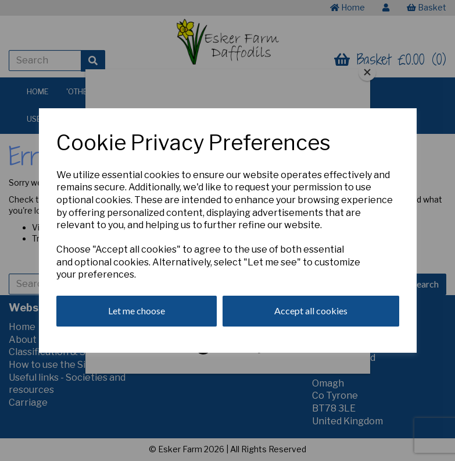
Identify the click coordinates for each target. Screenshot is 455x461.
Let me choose (136, 310)
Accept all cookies (310, 310)
